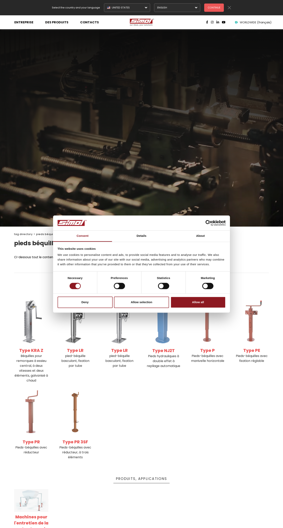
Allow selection (141, 302)
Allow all (198, 302)
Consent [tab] (83, 236)
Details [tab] (141, 236)
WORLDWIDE (253, 22)
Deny (85, 302)
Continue (214, 7)
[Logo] (141, 22)
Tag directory (23, 234)
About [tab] (200, 236)
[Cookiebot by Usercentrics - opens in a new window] (208, 223)
